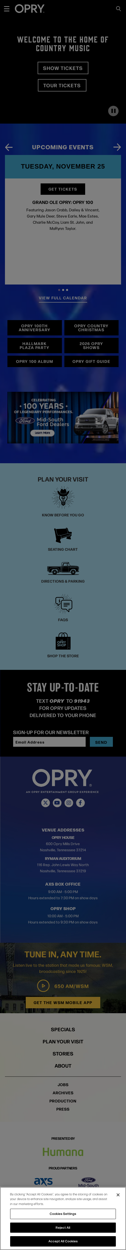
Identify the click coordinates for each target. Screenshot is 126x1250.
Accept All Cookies (63, 1241)
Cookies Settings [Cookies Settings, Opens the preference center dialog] (63, 1214)
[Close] (118, 1194)
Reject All (63, 1227)
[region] (63, 1218)
